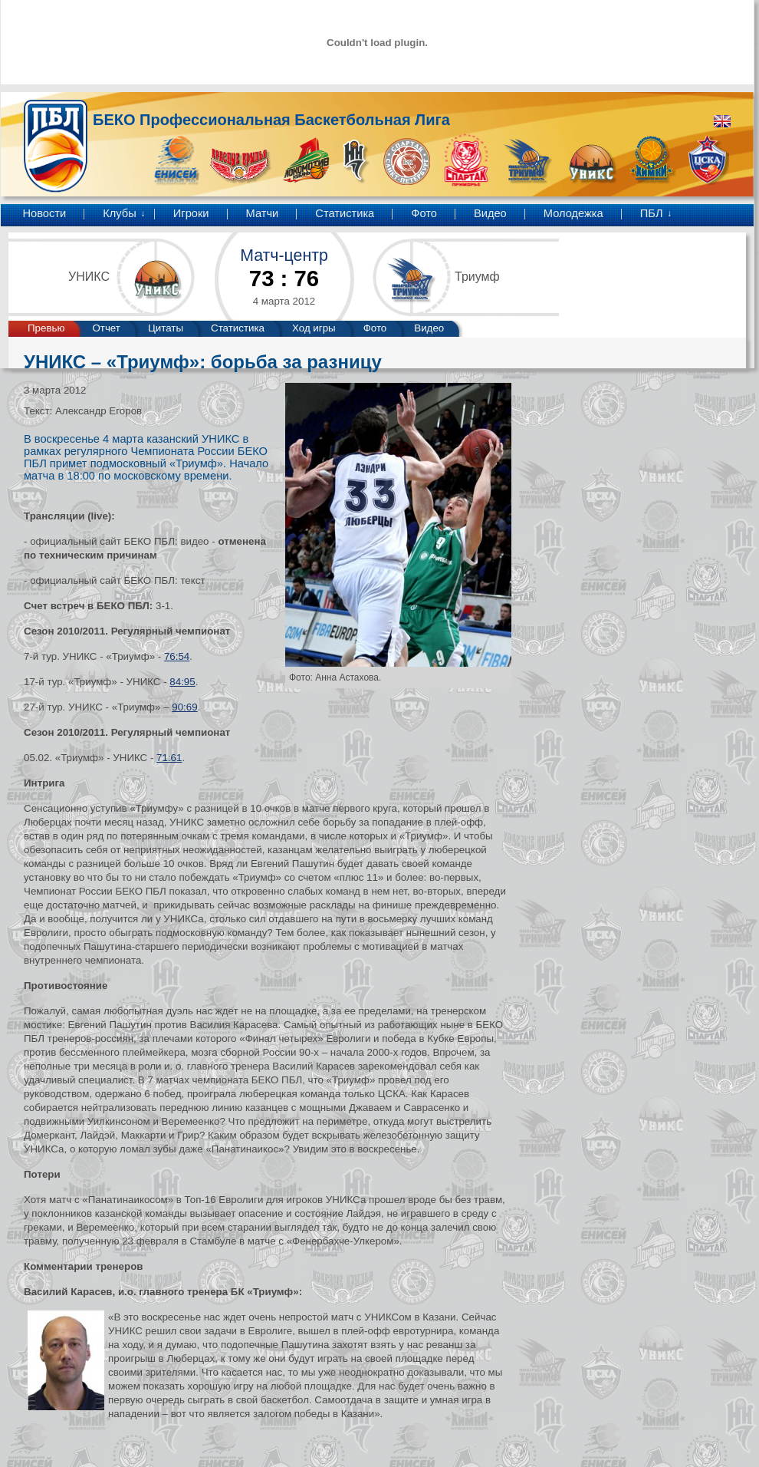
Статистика (344, 213)
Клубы (119, 213)
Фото (424, 213)
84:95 (182, 681)
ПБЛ (651, 213)
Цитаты (165, 328)
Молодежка (573, 213)
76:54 (176, 656)
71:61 (169, 757)
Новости (45, 213)
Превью (46, 328)
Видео (490, 213)
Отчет (106, 328)
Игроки (191, 213)
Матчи (262, 213)
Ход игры (314, 328)
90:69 (184, 707)
